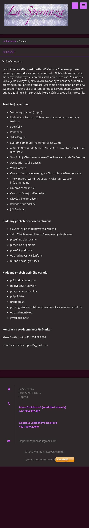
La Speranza (9, 41)
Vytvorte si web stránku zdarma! (40, 459)
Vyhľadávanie (75, 5)
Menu (83, 5)
